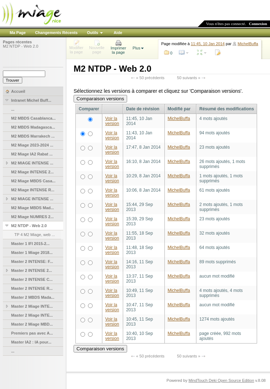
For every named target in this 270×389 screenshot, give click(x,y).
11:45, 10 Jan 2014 (208, 44)
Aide (117, 32)
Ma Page (18, 32)
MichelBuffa (248, 44)
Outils (92, 32)
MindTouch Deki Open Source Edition (221, 380)
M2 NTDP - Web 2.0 (20, 46)
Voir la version (112, 121)
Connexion (258, 23)
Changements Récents (56, 32)
